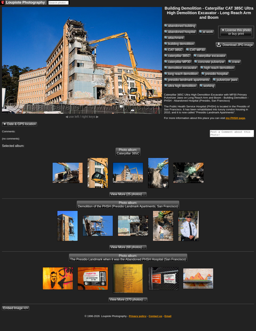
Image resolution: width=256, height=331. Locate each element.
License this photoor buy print (238, 31)
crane (236, 62)
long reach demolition (183, 74)
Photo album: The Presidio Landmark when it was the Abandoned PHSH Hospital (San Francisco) (128, 258)
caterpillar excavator (211, 56)
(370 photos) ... (128, 300)
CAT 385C (175, 50)
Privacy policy (137, 317)
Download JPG (235, 45)
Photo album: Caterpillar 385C (128, 152)
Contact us (155, 317)
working (208, 86)
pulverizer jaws (227, 80)
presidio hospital (216, 74)
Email (167, 317)
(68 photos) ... (128, 248)
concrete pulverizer (211, 62)
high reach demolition (219, 68)
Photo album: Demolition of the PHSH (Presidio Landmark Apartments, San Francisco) (128, 205)
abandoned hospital (181, 32)
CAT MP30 (197, 50)
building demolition (181, 44)
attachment (175, 38)
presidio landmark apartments (188, 80)
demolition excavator (182, 68)
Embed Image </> (15, 309)
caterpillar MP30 (179, 62)
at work (208, 32)
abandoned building (181, 26)
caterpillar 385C (179, 56)
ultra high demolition (182, 86)
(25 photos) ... (128, 195)
